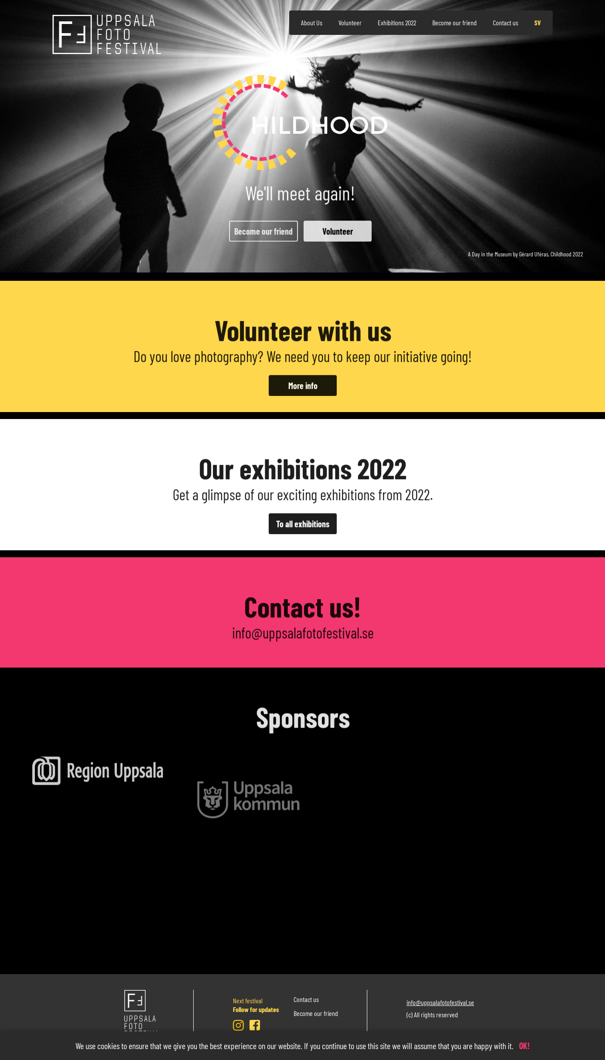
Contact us (505, 22)
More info (302, 398)
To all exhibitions (302, 536)
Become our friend (454, 22)
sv (537, 22)
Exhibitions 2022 (397, 22)
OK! (524, 1045)
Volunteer (350, 22)
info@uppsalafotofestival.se (302, 645)
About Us (311, 22)
